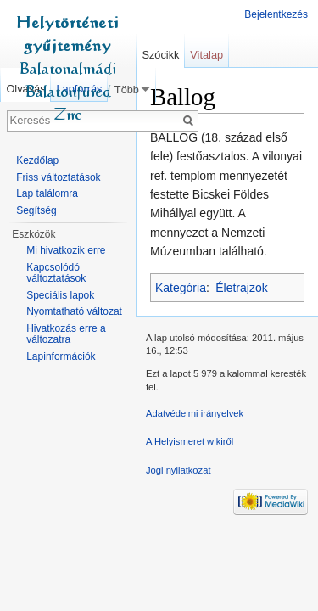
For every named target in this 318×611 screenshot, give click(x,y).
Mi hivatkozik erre (65, 250)
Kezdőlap (37, 160)
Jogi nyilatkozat (178, 470)
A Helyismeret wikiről (189, 441)
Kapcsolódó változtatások (56, 273)
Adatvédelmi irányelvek (194, 413)
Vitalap (206, 54)
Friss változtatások (58, 177)
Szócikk (160, 54)
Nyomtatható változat (74, 311)
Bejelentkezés (276, 14)
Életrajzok (241, 287)
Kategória (180, 287)
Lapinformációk (60, 356)
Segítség (36, 210)
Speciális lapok (60, 295)
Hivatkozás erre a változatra (65, 334)
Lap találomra (47, 193)
